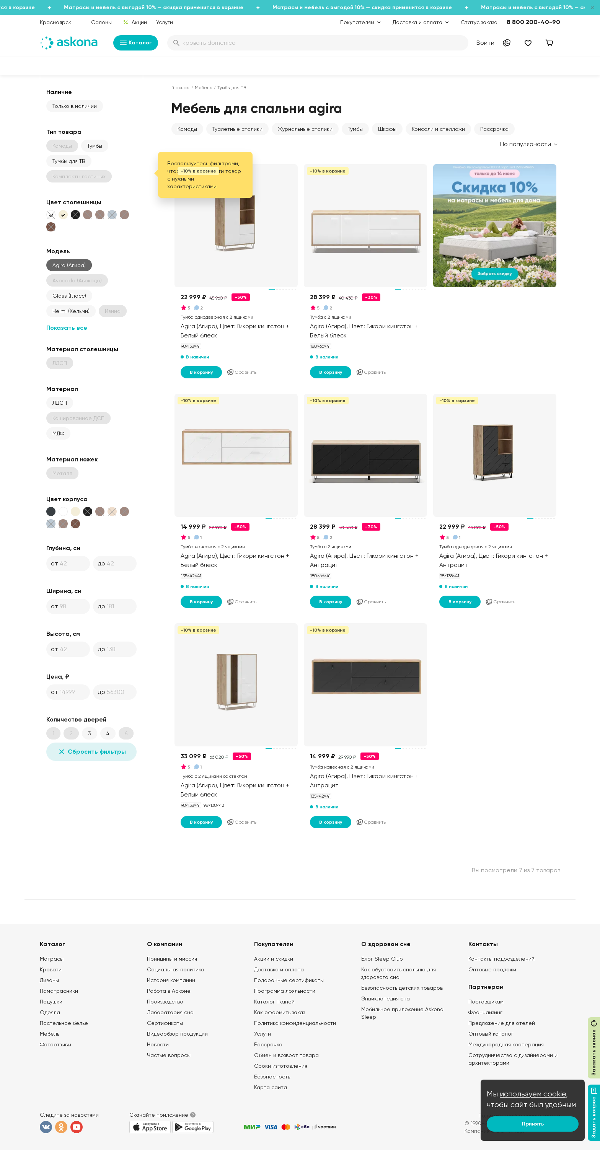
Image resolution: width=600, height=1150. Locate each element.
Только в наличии (74, 106)
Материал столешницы (82, 349)
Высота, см (63, 633)
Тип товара (64, 131)
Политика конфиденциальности (295, 1023)
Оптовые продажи (492, 969)
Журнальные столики (305, 129)
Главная (180, 87)
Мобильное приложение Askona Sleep (402, 1013)
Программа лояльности (284, 991)
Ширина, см (64, 591)
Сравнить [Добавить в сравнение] (241, 372)
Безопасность (272, 1076)
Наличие (59, 92)
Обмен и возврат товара (286, 1055)
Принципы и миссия (172, 959)
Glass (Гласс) (69, 296)
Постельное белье (64, 1023)
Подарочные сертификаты (289, 980)
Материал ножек (72, 459)
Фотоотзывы (55, 1044)
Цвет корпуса (67, 499)
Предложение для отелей (501, 1023)
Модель (58, 251)
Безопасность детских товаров (402, 988)
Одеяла (50, 1012)
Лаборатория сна (170, 1012)
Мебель (203, 87)
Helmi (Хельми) (71, 311)
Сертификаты (165, 1023)
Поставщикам (486, 1002)
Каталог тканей (274, 1002)
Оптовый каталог (491, 1034)
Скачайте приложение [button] (158, 1115)
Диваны (49, 980)
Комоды (187, 129)
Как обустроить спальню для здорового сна (398, 973)
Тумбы (94, 146)
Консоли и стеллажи (438, 129)
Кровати (51, 969)
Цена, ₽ (57, 676)
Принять (533, 1124)
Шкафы (387, 129)
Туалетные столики (237, 129)
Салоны (101, 22)
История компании (171, 980)
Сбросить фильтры (91, 751)
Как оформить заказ (279, 1012)
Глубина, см (63, 548)
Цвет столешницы (73, 202)
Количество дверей (76, 719)
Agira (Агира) (69, 265)
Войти (485, 42)
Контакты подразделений (501, 959)
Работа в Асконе (169, 991)
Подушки (51, 1002)
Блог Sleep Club (382, 959)
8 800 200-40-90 (533, 22)
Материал (62, 389)
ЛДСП (59, 403)
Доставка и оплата (279, 969)
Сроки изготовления (280, 1066)
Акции (135, 22)
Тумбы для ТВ (68, 161)
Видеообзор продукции (177, 1034)
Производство (165, 1002)
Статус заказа (479, 22)
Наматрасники (59, 991)
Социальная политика (175, 969)
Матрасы (52, 959)
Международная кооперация (506, 1044)
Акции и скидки (273, 959)
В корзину (201, 372)
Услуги (164, 22)
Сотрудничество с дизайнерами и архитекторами (513, 1059)
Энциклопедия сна (385, 998)
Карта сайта (270, 1087)
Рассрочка (494, 129)
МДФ (58, 433)
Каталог (135, 43)
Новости (158, 1044)
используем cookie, (534, 1094)
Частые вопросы (169, 1055)
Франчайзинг (485, 1012)
